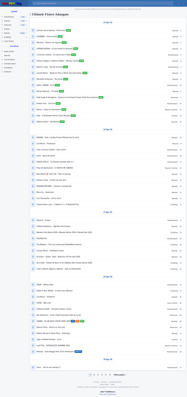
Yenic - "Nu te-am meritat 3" (48, 367)
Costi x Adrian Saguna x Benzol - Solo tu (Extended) (58, 269)
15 (180, 110)
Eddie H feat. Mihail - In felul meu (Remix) (54, 291)
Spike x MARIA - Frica (45, 85)
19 (180, 297)
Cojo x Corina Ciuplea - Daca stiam (51, 149)
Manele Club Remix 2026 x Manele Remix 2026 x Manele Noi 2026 (64, 232)
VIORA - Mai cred (43, 303)
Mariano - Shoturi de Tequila (49, 42)
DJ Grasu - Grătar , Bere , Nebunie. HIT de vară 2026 (58, 257)
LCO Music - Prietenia (45, 297)
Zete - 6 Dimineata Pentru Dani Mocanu (53, 115)
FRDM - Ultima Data (44, 284)
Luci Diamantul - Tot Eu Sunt (48, 198)
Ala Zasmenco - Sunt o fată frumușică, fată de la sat (58, 315)
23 (180, 269)
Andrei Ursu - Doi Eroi (46, 103)
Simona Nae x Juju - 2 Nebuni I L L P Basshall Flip (57, 204)
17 (180, 291)
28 (180, 315)
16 (181, 327)
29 (180, 239)
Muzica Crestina (171, 110)
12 (180, 168)
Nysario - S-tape (43, 220)
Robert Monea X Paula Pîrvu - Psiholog (53, 333)
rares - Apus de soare (45, 156)
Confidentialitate (115, 382)
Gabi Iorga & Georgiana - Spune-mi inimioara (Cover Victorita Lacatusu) (67, 97)
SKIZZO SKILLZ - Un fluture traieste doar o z (55, 162)
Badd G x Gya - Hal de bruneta (49, 67)
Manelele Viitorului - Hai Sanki (49, 79)
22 (180, 251)
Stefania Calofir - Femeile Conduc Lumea (53, 309)
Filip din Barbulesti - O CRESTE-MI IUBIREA (54, 168)
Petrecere (174, 97)
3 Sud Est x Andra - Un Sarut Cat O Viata (53, 55)
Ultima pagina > (120, 375)
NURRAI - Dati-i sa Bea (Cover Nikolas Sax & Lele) (57, 137)
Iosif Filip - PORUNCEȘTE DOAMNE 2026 (53, 345)
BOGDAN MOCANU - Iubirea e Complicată (53, 186)
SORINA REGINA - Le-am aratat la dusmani (54, 49)
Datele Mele (104, 385)
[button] (33, 30)
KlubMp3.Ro (41, 238)
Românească (173, 55)
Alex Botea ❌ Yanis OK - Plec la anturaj (53, 174)
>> (110, 375)
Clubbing (174, 205)
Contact (96, 382)
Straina (175, 340)
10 (180, 85)
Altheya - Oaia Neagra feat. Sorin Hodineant (55, 351)
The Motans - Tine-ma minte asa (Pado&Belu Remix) (58, 244)
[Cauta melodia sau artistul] (104, 3)
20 (180, 321)
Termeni (104, 382)
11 (180, 198)
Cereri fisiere (172, 303)
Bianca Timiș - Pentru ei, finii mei (50, 327)
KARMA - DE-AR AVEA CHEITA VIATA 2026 (53, 321)
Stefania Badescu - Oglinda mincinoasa (53, 226)
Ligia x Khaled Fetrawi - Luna (48, 339)
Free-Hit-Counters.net (108, 394)
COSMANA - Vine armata (47, 36)
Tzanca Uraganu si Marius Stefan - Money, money (57, 61)
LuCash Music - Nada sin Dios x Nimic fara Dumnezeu (59, 73)
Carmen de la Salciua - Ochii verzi (51, 30)
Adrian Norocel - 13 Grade (47, 91)
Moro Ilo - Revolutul (45, 192)
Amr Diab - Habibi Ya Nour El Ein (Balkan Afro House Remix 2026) (64, 263)
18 (180, 309)
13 (180, 116)
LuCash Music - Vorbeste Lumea (50, 250)
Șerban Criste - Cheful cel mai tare (51, 180)
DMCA (113, 385)
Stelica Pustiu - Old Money (48, 122)
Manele (175, 30)
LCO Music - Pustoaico (45, 143)
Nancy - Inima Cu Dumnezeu (48, 109)
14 (180, 263)
